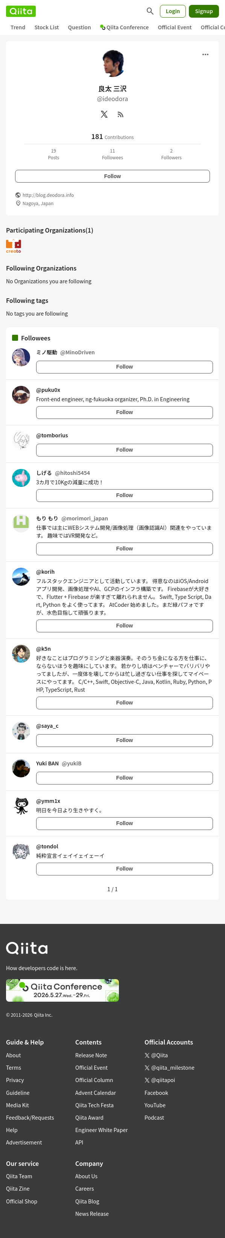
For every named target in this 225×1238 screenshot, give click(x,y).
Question (79, 27)
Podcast (154, 1117)
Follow (112, 176)
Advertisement (24, 1142)
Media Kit (17, 1105)
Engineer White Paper (101, 1130)
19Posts (53, 153)
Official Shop (21, 1201)
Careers (84, 1188)
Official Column (94, 1080)
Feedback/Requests (30, 1117)
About (13, 1055)
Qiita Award (89, 1117)
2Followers (171, 153)
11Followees (112, 153)
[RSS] (121, 114)
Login (173, 11)
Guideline (18, 1092)
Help (12, 1130)
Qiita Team (19, 1176)
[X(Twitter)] (104, 114)
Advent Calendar (95, 1092)
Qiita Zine (18, 1188)
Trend (18, 27)
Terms (13, 1067)
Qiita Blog (87, 1201)
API (79, 1142)
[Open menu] (205, 54)
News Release (92, 1213)
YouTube (155, 1105)
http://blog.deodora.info (48, 195)
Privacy (15, 1080)
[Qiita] (21, 11)
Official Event (175, 27)
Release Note (91, 1055)
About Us (86, 1176)
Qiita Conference (124, 27)
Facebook (156, 1092)
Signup (204, 11)
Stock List (46, 27)
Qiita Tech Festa (94, 1105)
